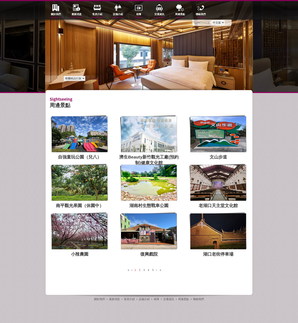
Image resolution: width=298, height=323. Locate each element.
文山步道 (218, 157)
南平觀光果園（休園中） (80, 205)
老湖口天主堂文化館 (218, 205)
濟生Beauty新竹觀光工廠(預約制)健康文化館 (149, 160)
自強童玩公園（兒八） (79, 157)
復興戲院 (149, 254)
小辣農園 (79, 254)
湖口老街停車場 (218, 254)
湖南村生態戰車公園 (148, 205)
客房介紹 (97, 16)
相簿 (138, 16)
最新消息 (76, 16)
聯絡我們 (200, 16)
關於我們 (56, 16)
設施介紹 (118, 16)
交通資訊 (159, 16)
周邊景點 (180, 16)
